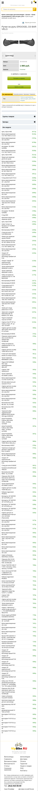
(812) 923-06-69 (14, 786)
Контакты (23, 770)
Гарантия (32, 94)
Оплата (23, 761)
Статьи (6, 766)
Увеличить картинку (8, 33)
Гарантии (23, 764)
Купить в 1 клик (19, 87)
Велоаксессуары (10, 761)
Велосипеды (8, 757)
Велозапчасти (9, 764)
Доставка (26, 94)
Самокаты (8, 759)
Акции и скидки (26, 766)
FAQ (22, 768)
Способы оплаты (18, 94)
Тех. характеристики (7, 94)
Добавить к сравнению (19, 74)
